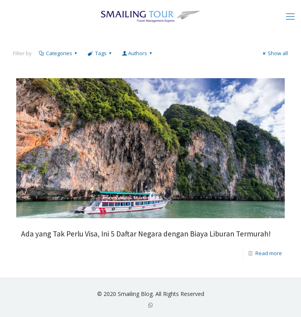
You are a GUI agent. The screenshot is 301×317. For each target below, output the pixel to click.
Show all (274, 53)
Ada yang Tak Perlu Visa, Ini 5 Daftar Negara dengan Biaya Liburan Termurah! (146, 233)
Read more (268, 253)
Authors (137, 53)
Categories (58, 53)
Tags (99, 53)
